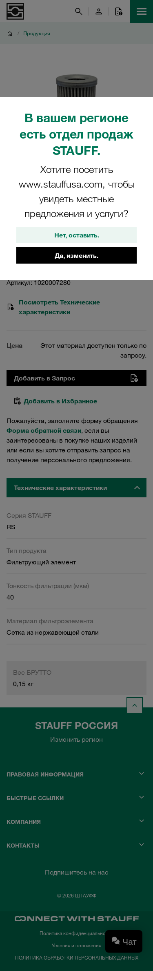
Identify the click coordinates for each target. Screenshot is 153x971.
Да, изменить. (76, 255)
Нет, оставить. (76, 235)
